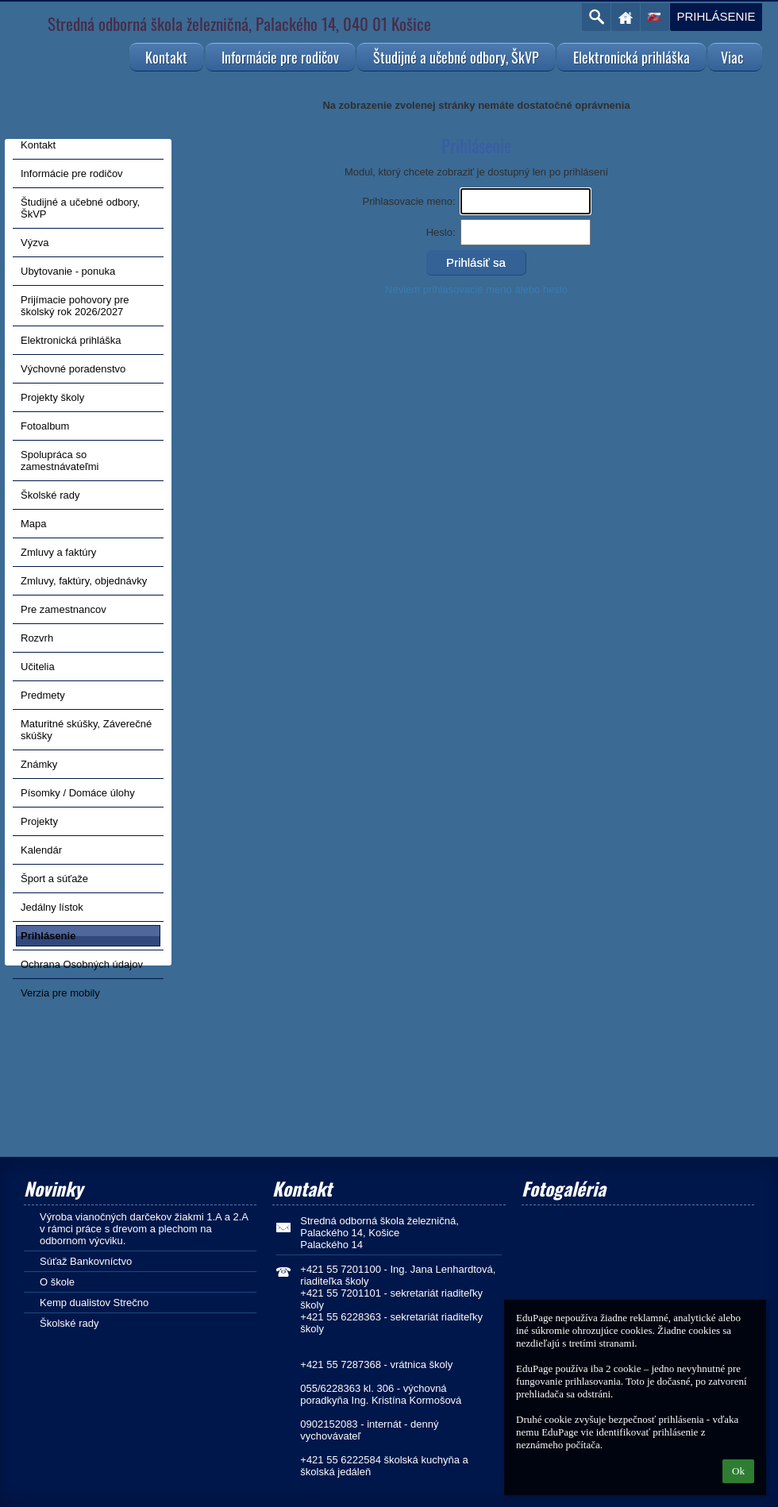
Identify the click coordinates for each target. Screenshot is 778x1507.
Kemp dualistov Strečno (94, 1303)
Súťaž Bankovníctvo (86, 1261)
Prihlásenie (715, 16)
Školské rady (69, 1323)
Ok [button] (738, 1471)
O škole (57, 1282)
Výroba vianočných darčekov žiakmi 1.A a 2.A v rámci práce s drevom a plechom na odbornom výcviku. (144, 1229)
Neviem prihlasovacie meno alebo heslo (476, 289)
